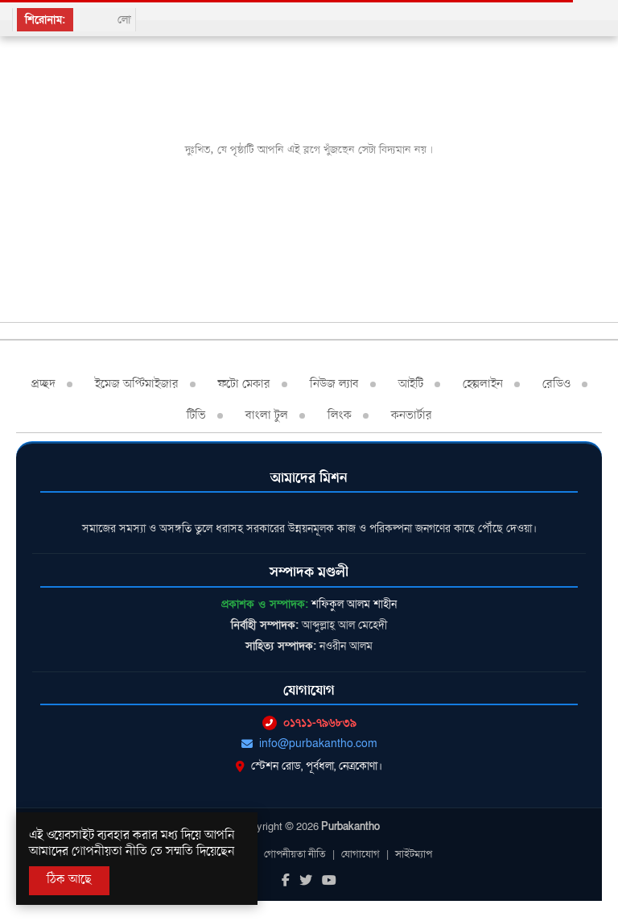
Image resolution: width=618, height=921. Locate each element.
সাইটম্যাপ (413, 854)
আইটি (410, 384)
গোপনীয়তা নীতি (295, 854)
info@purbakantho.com (309, 743)
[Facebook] (286, 882)
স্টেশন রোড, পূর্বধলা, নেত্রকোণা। (309, 766)
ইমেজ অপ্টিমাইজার (137, 384)
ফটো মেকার (244, 384)
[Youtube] (329, 882)
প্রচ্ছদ (43, 384)
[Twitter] (305, 882)
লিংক (340, 415)
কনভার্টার (411, 415)
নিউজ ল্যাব (334, 384)
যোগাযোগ (360, 854)
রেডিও (556, 384)
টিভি (196, 415)
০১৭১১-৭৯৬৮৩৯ (309, 722)
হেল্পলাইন (483, 384)
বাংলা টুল (266, 415)
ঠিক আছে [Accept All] (69, 880)
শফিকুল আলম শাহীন (354, 604)
